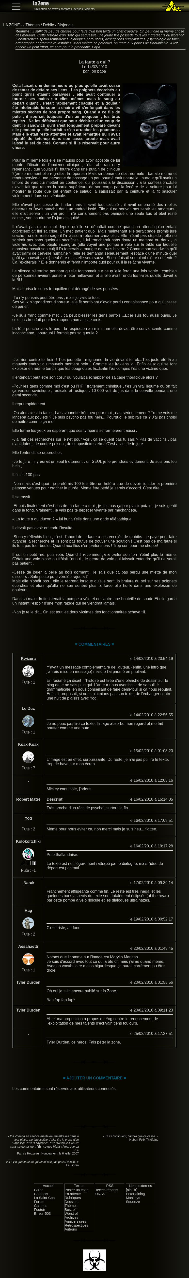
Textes (79, 1186)
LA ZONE (11, 25)
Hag (28, 910)
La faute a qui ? (94, 62)
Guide (38, 1190)
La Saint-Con (44, 1198)
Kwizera (28, 658)
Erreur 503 (42, 1214)
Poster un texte (77, 1190)
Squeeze (133, 1202)
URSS (100, 1194)
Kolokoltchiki (28, 841)
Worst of (71, 1214)
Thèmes (32, 25)
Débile (48, 25)
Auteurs (71, 1229)
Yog (28, 818)
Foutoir (39, 1210)
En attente (73, 1194)
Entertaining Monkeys (135, 1196)
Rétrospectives (76, 1225)
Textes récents (106, 1190)
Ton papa (98, 71)
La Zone (40, 3)
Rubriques (73, 1198)
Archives (71, 1217)
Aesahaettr (28, 946)
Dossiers (72, 1202)
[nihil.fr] (131, 1190)
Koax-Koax (28, 744)
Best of (70, 1210)
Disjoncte (65, 25)
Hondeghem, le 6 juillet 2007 (60, 1153)
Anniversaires (75, 1221)
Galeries (40, 1206)
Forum (39, 1202)
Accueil (48, 1186)
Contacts (41, 1194)
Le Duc (28, 708)
